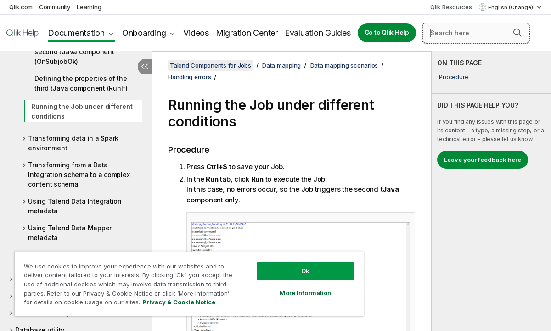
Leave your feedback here (482, 159)
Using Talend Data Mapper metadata (70, 232)
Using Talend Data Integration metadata (75, 206)
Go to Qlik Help (387, 32)
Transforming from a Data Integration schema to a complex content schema (78, 174)
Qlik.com (21, 7)
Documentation (76, 33)
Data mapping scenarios (344, 65)
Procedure (453, 76)
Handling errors (189, 76)
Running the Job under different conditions (81, 111)
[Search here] (476, 33)
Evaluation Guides (318, 33)
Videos (196, 33)
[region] (174, 280)
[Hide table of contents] (145, 66)
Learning (89, 7)
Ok (280, 264)
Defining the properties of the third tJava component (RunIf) (81, 83)
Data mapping (281, 65)
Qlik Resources (451, 7)
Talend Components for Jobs (210, 65)
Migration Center (247, 33)
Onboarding (144, 33)
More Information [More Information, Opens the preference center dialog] (280, 286)
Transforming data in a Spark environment (73, 143)
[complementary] (491, 191)
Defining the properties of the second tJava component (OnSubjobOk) (80, 51)
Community (55, 7)
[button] (517, 32)
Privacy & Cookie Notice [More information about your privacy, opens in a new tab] (77, 304)
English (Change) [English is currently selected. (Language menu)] (511, 7)
